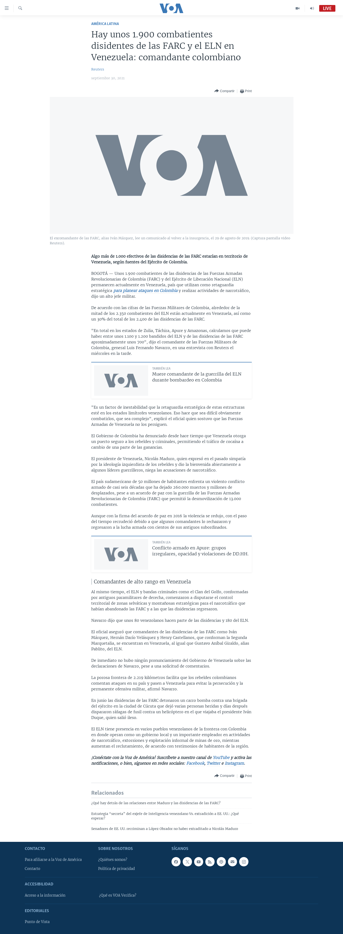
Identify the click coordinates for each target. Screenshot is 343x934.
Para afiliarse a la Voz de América (53, 860)
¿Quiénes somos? (112, 860)
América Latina (105, 24)
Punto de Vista (37, 922)
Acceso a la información (45, 895)
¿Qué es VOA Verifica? (117, 895)
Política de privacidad (116, 869)
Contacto (32, 869)
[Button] (224, 91)
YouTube (221, 757)
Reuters (97, 69)
